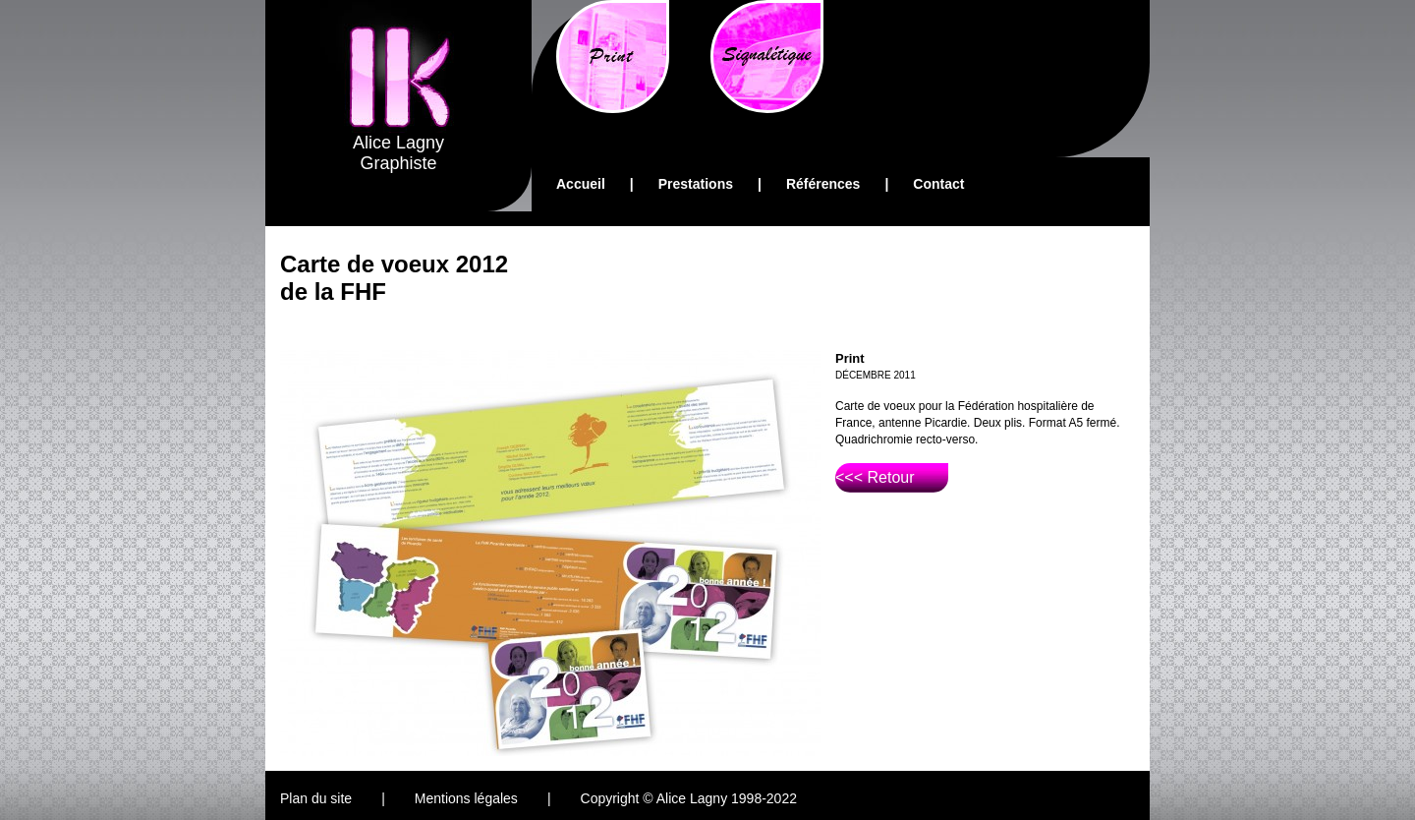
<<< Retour (875, 477)
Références (823, 184)
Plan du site (316, 798)
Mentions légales (466, 798)
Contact (938, 184)
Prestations (695, 184)
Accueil (580, 184)
